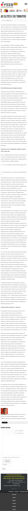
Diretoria (17, 491)
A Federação (11, 491)
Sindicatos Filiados (24, 491)
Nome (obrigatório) (19, 430)
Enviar (4, 468)
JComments (25, 470)
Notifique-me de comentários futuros (11, 457)
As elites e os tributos (13, 16)
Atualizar (5, 464)
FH (15, 488)
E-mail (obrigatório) (19, 433)
